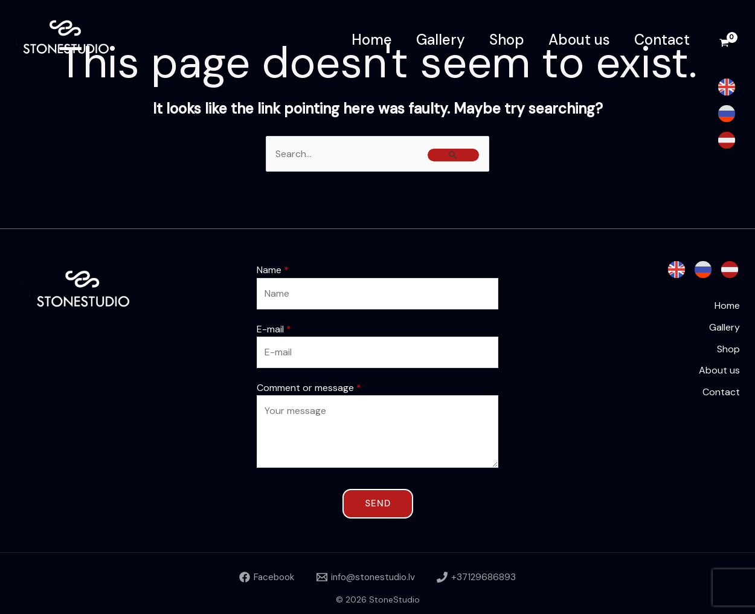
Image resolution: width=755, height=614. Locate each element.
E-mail (274, 329)
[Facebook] (264, 577)
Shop (506, 40)
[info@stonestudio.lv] (366, 577)
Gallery (440, 40)
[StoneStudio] (72, 39)
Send (378, 503)
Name (273, 269)
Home (372, 40)
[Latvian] (726, 140)
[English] (726, 87)
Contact (662, 40)
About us (579, 40)
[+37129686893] (480, 577)
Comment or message (309, 387)
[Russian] (726, 113)
